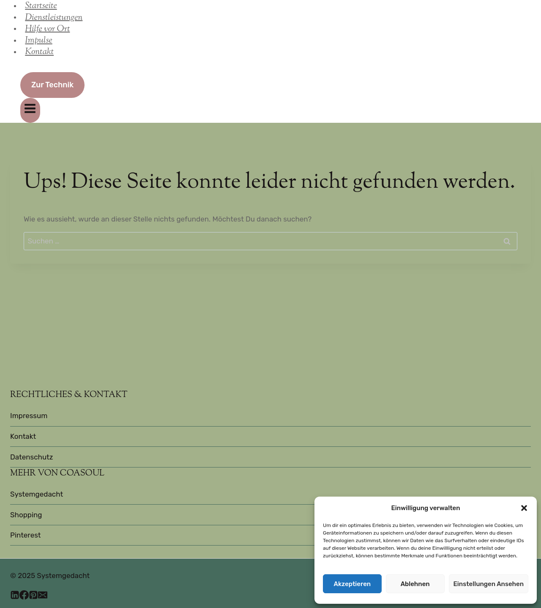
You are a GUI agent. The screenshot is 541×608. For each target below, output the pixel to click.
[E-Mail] (42, 596)
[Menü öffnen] (30, 110)
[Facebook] (24, 596)
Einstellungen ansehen (489, 584)
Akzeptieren (352, 584)
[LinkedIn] (14, 596)
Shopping (26, 515)
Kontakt (39, 52)
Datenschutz (31, 457)
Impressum (28, 415)
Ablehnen (415, 584)
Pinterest (25, 535)
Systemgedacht (36, 494)
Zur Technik (52, 84)
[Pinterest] (33, 596)
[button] (524, 508)
